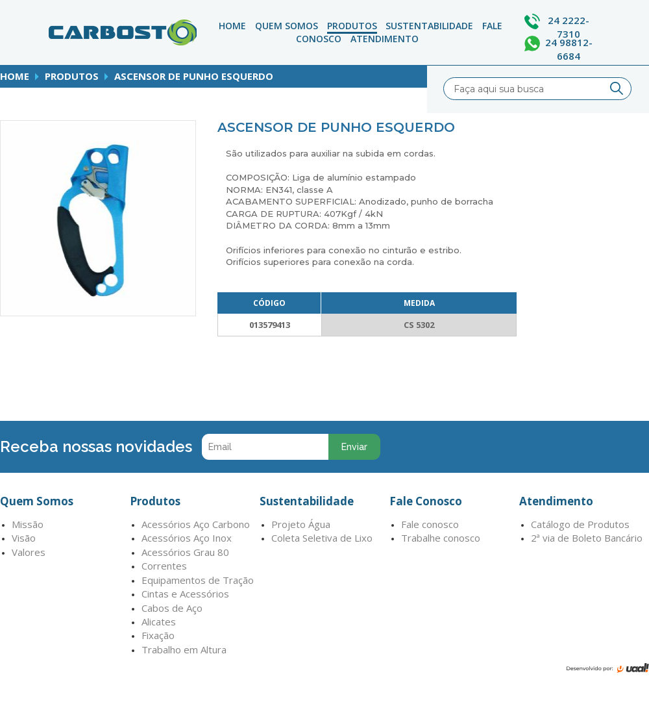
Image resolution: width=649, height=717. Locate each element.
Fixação (158, 635)
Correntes (164, 565)
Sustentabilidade (429, 25)
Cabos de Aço (171, 607)
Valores (28, 552)
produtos (72, 75)
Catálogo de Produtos (580, 524)
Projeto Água (300, 524)
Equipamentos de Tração (197, 579)
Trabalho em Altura (184, 649)
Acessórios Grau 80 (185, 552)
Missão (27, 524)
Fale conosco (430, 524)
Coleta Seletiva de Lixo (322, 537)
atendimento (384, 38)
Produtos (352, 25)
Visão (24, 537)
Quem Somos (286, 25)
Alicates (158, 621)
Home (232, 25)
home (14, 75)
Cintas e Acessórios (185, 593)
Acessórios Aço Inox (186, 537)
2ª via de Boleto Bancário (587, 537)
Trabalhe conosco (440, 537)
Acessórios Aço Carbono (195, 524)
